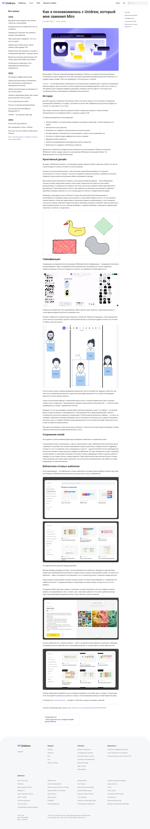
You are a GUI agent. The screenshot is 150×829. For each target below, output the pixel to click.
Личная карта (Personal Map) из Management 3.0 (19, 110)
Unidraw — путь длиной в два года (20, 115)
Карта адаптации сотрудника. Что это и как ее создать (22, 40)
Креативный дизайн (131, 15)
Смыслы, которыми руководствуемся (21, 105)
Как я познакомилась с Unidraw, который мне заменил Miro (22, 138)
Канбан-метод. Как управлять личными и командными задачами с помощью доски (23, 52)
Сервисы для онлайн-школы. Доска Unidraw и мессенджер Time (21, 46)
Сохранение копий (130, 21)
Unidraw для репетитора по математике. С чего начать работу (23, 90)
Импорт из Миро (49, 3)
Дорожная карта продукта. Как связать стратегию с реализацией (22, 22)
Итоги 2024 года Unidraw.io (17, 124)
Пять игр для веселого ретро (18, 101)
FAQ (38, 3)
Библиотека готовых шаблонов (131, 25)
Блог (31, 3)
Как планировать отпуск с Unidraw (20, 127)
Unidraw (45, 84)
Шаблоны (22, 3)
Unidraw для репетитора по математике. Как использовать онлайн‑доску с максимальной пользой (22, 83)
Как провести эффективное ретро (20, 77)
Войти (118, 3)
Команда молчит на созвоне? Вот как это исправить (23, 28)
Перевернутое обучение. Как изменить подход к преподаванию (22, 34)
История (127, 12)
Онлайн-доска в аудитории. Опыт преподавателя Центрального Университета (20, 65)
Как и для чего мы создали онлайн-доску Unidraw (22, 132)
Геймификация (129, 18)
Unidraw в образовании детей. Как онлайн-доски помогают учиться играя (23, 96)
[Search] (137, 3)
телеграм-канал (59, 700)
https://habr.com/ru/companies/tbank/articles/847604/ (87, 708)
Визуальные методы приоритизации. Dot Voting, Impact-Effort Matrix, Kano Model (22, 58)
